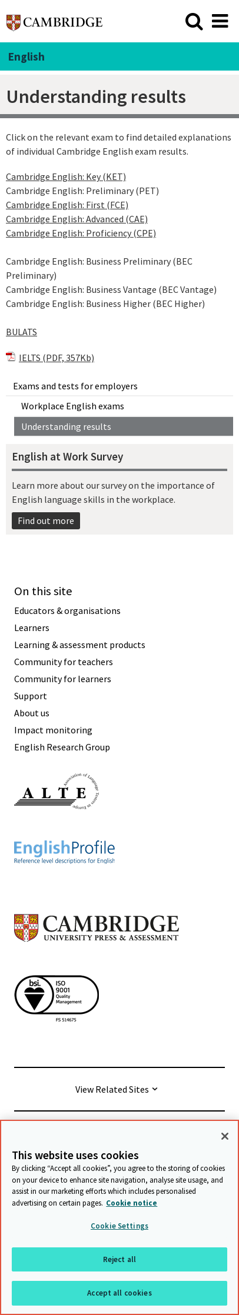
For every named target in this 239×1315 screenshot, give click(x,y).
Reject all (119, 1259)
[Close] (225, 1136)
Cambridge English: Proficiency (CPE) (81, 233)
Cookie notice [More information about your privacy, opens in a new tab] (131, 1203)
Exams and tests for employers (75, 386)
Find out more (46, 520)
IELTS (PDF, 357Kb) (56, 357)
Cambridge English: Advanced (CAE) (77, 219)
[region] (119, 1217)
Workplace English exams (72, 406)
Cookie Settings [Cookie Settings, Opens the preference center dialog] (119, 1226)
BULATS (21, 332)
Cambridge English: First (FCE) (67, 205)
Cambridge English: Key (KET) (66, 176)
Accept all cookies (119, 1293)
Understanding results (66, 426)
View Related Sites (112, 1089)
